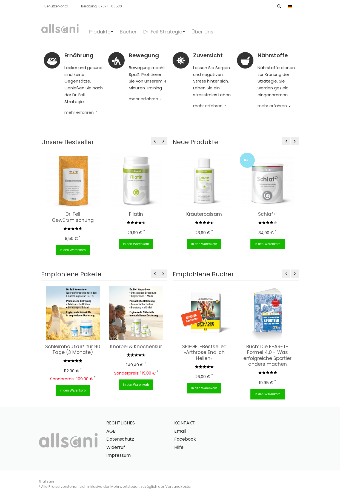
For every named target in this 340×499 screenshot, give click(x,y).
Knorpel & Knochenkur (135, 346)
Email (180, 431)
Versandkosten (179, 486)
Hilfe (179, 447)
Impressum (118, 455)
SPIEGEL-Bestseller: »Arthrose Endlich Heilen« (203, 352)
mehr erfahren (79, 112)
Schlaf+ (265, 214)
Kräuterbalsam (202, 214)
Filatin (135, 214)
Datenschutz (120, 439)
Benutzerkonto (56, 6)
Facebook (185, 439)
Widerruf (115, 447)
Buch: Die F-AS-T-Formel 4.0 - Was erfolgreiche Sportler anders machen (266, 355)
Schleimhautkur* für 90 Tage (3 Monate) (71, 349)
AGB (111, 431)
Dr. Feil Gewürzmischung (72, 217)
